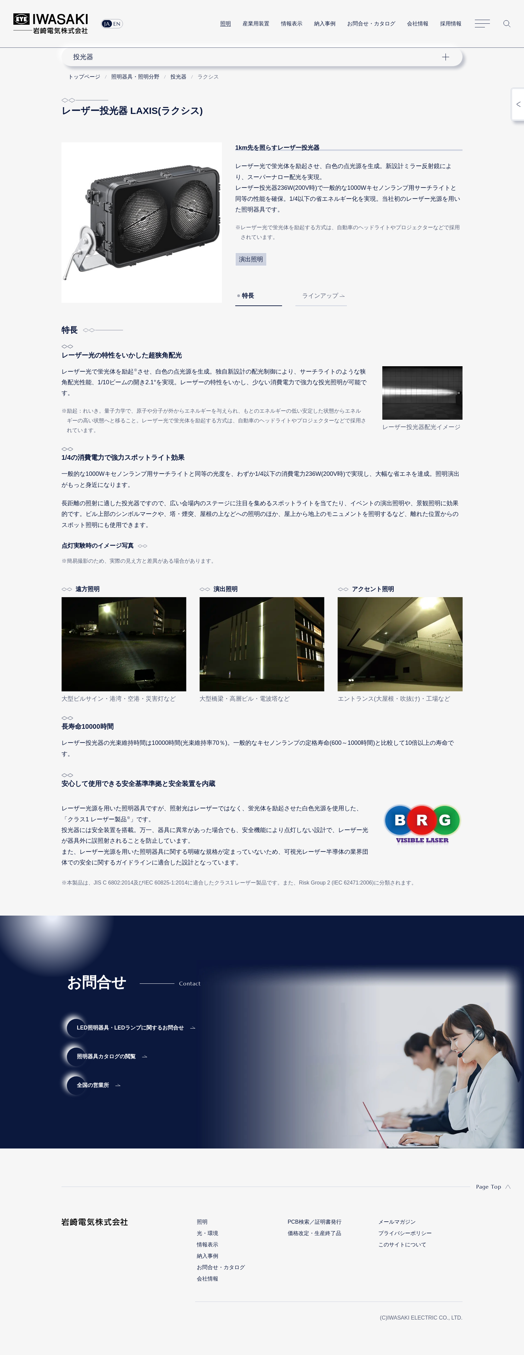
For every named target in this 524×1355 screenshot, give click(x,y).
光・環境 (207, 1233)
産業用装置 (256, 23)
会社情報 (417, 23)
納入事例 (325, 23)
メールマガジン (397, 1222)
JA (107, 23)
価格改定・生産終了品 (314, 1233)
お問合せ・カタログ (371, 23)
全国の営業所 (93, 1085)
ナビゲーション (258, 56)
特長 (248, 295)
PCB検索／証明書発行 (315, 1222)
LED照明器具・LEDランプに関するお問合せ (130, 1028)
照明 (225, 23)
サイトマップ (482, 23)
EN (117, 23)
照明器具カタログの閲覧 (106, 1056)
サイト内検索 (507, 23)
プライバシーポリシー (405, 1233)
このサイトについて (402, 1244)
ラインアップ (320, 295)
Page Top (488, 1186)
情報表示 (291, 23)
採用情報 (451, 23)
